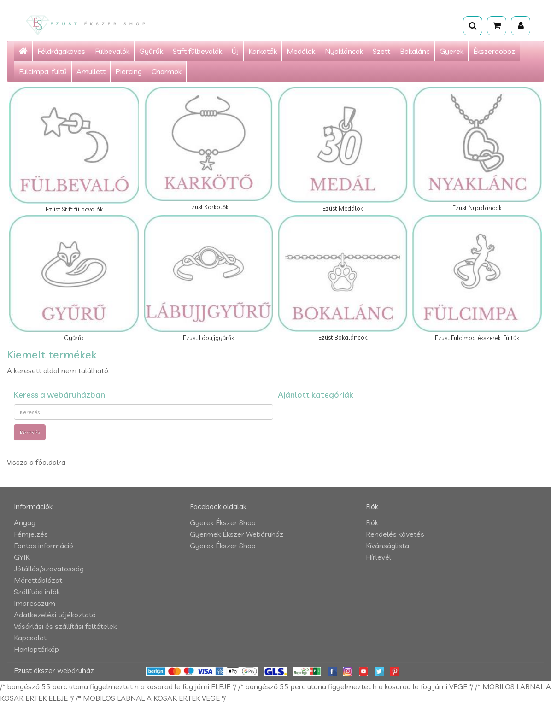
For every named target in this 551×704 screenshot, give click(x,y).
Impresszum (34, 603)
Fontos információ (43, 545)
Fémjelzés (31, 534)
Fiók (372, 522)
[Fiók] (520, 25)
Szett (381, 51)
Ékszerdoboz (494, 51)
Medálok (301, 51)
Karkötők (262, 51)
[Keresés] (472, 25)
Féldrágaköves (61, 51)
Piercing (128, 71)
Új (235, 51)
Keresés (30, 432)
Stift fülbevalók (197, 51)
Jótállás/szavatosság (49, 568)
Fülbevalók (112, 51)
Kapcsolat (30, 637)
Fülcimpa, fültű (43, 71)
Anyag (24, 522)
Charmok (167, 71)
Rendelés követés (395, 534)
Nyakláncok (344, 51)
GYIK (21, 557)
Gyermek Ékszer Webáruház (236, 534)
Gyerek (451, 51)
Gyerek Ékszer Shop (223, 522)
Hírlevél (378, 557)
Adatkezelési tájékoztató (55, 614)
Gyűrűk (151, 51)
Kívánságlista (387, 545)
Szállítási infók (37, 591)
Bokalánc (415, 51)
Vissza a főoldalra (36, 462)
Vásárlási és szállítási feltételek (65, 626)
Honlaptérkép (36, 649)
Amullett (91, 71)
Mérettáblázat (38, 580)
